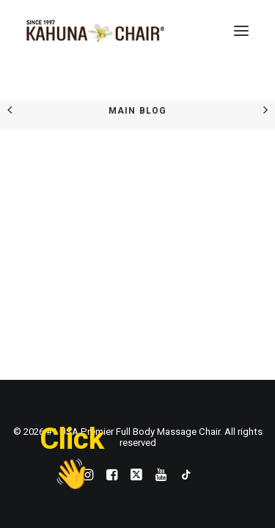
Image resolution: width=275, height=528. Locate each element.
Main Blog (138, 111)
